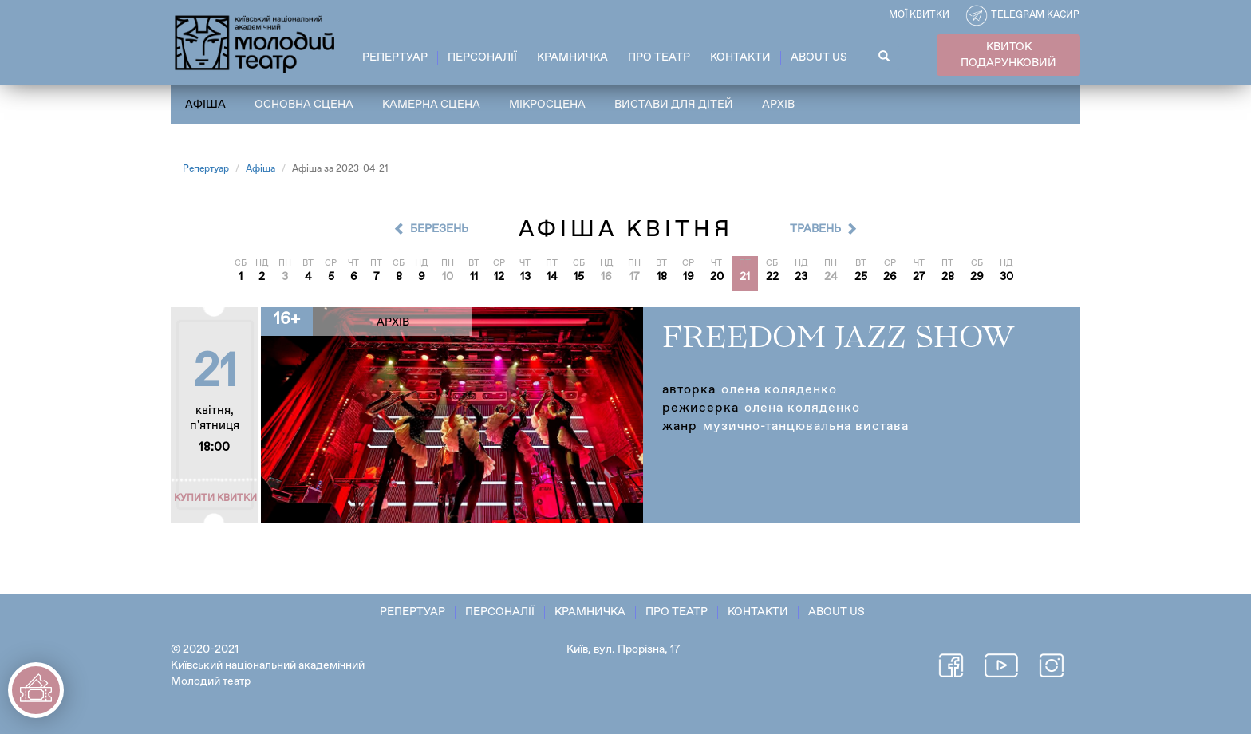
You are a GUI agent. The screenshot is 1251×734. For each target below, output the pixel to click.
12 (499, 276)
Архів (778, 104)
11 (474, 276)
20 (717, 276)
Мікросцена (547, 104)
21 (745, 276)
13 (525, 276)
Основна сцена (304, 104)
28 (947, 276)
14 (552, 276)
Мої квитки (919, 15)
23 (801, 276)
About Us (819, 57)
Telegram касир (1035, 15)
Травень (815, 229)
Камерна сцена (431, 104)
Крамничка (572, 57)
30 (1006, 276)
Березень (439, 229)
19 (688, 276)
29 (977, 276)
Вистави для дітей (673, 104)
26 (890, 276)
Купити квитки (215, 498)
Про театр (659, 57)
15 (579, 276)
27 (919, 276)
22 (772, 276)
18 (662, 276)
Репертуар (395, 57)
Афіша (205, 104)
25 (860, 276)
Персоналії (482, 57)
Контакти (740, 57)
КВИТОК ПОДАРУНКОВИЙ (1008, 55)
